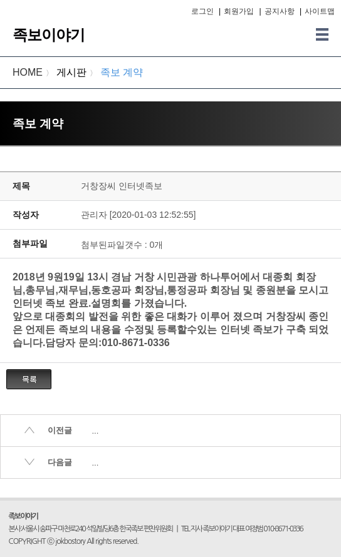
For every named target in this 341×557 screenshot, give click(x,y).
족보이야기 (49, 34)
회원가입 (239, 11)
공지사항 (280, 11)
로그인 (202, 11)
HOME (28, 72)
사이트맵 (320, 11)
